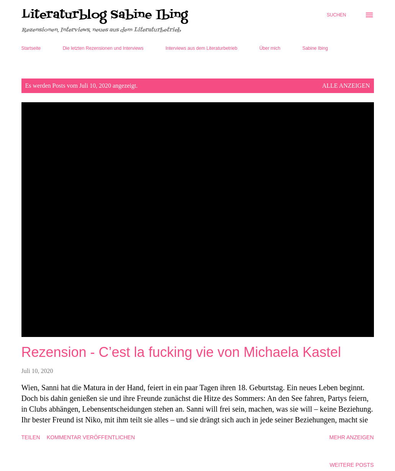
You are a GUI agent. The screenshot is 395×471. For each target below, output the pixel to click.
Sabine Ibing (315, 48)
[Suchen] (336, 15)
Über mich (269, 48)
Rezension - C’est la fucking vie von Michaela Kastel (181, 352)
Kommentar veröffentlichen (91, 437)
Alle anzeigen (346, 85)
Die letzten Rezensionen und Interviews (103, 48)
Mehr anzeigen (351, 437)
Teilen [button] (30, 437)
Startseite (31, 48)
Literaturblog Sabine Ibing (104, 15)
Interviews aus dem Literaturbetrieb (201, 48)
